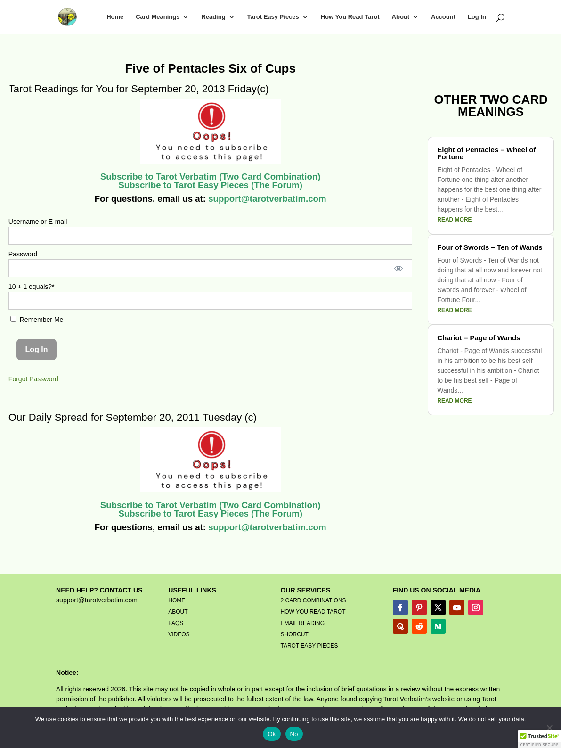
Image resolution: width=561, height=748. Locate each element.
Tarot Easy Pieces (273, 17)
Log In (477, 17)
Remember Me (36, 319)
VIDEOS (178, 634)
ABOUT (177, 611)
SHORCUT (294, 634)
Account (443, 17)
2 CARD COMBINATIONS (313, 600)
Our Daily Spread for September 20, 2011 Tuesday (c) (132, 417)
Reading (213, 17)
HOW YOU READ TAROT (312, 611)
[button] (539, 739)
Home (114, 17)
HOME (176, 600)
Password (22, 254)
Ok (272, 734)
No (294, 734)
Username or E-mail (37, 221)
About (401, 17)
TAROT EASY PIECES (309, 645)
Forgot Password (33, 379)
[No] (549, 727)
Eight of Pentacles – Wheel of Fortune (486, 153)
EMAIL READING (302, 623)
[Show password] (398, 268)
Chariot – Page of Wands (478, 338)
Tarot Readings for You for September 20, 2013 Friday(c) (138, 89)
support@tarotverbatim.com (266, 199)
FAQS (175, 623)
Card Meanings (157, 17)
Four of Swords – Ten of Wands (489, 247)
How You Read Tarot (350, 17)
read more (454, 219)
